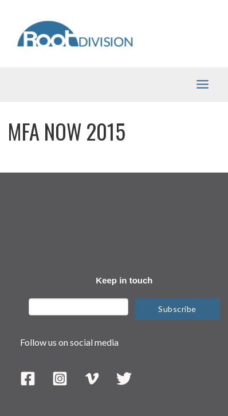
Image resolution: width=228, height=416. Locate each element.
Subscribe (177, 309)
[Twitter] (124, 378)
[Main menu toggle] (202, 84)
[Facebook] (27, 378)
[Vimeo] (92, 378)
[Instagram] (59, 378)
